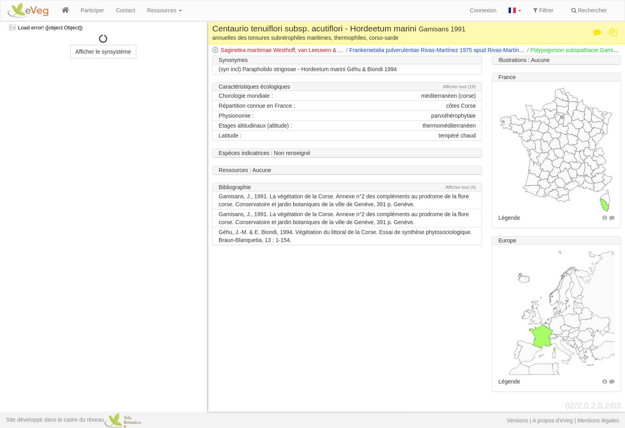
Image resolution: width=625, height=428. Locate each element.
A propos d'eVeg (552, 420)
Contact (125, 10)
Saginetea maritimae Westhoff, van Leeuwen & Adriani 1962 (295, 50)
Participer (92, 10)
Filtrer (543, 10)
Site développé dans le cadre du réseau (73, 419)
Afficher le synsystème (103, 51)
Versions (517, 420)
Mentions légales (598, 420)
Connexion (483, 10)
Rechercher (589, 10)
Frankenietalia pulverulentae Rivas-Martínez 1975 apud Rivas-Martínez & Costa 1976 (454, 50)
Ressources (164, 10)
